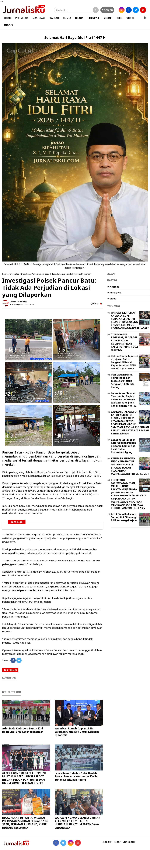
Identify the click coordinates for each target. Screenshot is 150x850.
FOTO (119, 18)
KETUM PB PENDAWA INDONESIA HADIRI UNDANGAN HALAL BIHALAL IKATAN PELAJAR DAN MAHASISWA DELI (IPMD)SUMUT (130, 466)
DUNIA (67, 18)
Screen (107, 10)
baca (94, 303)
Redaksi (107, 841)
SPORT (107, 18)
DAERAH (54, 18)
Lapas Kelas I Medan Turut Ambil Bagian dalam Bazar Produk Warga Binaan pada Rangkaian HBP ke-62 (123, 399)
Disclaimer (129, 841)
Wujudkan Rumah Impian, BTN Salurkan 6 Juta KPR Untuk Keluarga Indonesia (77, 732)
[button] (144, 16)
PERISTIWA (21, 18)
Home (5, 274)
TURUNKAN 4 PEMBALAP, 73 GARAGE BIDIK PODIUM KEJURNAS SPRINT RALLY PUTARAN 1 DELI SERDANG (124, 342)
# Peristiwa (114, 292)
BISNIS (79, 18)
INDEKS (8, 25)
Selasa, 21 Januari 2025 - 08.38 (22, 304)
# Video (111, 298)
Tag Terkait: (10, 669)
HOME (7, 18)
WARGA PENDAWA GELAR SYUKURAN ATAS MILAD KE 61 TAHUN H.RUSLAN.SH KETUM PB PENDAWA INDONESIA (78, 822)
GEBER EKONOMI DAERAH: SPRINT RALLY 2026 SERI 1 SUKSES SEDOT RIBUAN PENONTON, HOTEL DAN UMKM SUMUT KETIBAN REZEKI (24, 778)
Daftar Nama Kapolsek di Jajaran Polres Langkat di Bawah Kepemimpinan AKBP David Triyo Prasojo (124, 362)
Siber (117, 841)
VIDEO (130, 18)
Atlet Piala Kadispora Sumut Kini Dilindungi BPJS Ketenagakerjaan (22, 730)
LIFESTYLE (93, 18)
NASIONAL (38, 18)
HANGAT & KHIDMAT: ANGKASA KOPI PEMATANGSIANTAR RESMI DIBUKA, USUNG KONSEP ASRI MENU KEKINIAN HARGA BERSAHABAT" (130, 320)
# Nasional (113, 286)
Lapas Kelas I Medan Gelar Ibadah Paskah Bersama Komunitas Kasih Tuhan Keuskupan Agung (76, 776)
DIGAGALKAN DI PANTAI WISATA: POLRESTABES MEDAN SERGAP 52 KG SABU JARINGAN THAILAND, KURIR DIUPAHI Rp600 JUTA (25, 822)
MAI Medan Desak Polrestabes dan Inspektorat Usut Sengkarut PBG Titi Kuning (122, 381)
